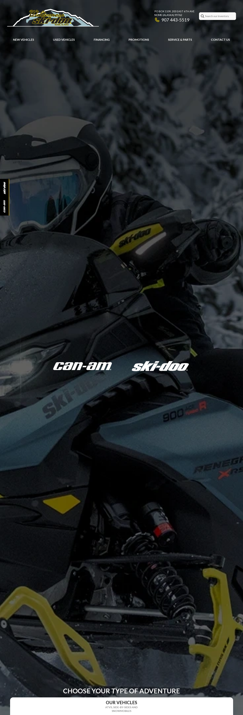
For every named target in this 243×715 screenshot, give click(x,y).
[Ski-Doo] (4, 188)
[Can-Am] (4, 206)
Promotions (139, 39)
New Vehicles (23, 39)
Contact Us (220, 39)
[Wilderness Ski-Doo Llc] (53, 17)
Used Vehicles (64, 39)
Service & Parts (180, 39)
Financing (102, 39)
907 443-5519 (171, 19)
